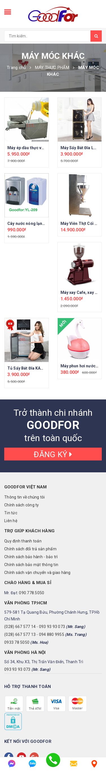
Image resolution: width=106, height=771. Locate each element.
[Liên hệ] (94, 763)
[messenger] (11, 763)
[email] (73, 763)
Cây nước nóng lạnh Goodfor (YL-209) (43, 223)
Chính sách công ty (21, 505)
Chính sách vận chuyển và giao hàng (37, 572)
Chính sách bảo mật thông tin (31, 564)
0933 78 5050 (16, 642)
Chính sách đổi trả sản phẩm (30, 549)
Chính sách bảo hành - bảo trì (31, 557)
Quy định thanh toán (23, 541)
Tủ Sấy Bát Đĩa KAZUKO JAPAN (36, 368)
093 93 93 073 (52, 626)
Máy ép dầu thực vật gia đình (34, 148)
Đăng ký (53, 454)
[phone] (53, 763)
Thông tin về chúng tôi (24, 497)
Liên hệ (10, 521)
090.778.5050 (31, 593)
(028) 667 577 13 (20, 634)
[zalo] (32, 763)
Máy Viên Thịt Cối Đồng (82, 223)
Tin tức (10, 513)
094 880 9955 (51, 634)
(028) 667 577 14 (20, 626)
